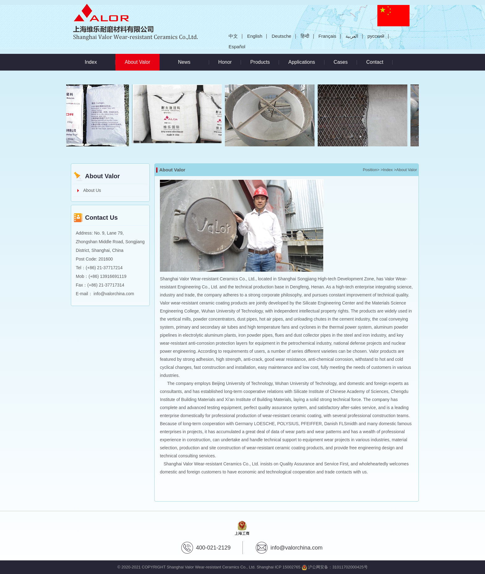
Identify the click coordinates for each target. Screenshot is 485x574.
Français (328, 36)
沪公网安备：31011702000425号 (335, 567)
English (254, 36)
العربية (352, 36)
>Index (386, 169)
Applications (301, 62)
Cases (341, 62)
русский (375, 36)
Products (260, 62)
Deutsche (281, 36)
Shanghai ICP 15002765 (278, 567)
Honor (225, 62)
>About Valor (405, 169)
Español (237, 46)
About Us (92, 190)
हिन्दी (305, 36)
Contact (374, 62)
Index (91, 62)
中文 (233, 36)
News (184, 62)
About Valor (142, 59)
